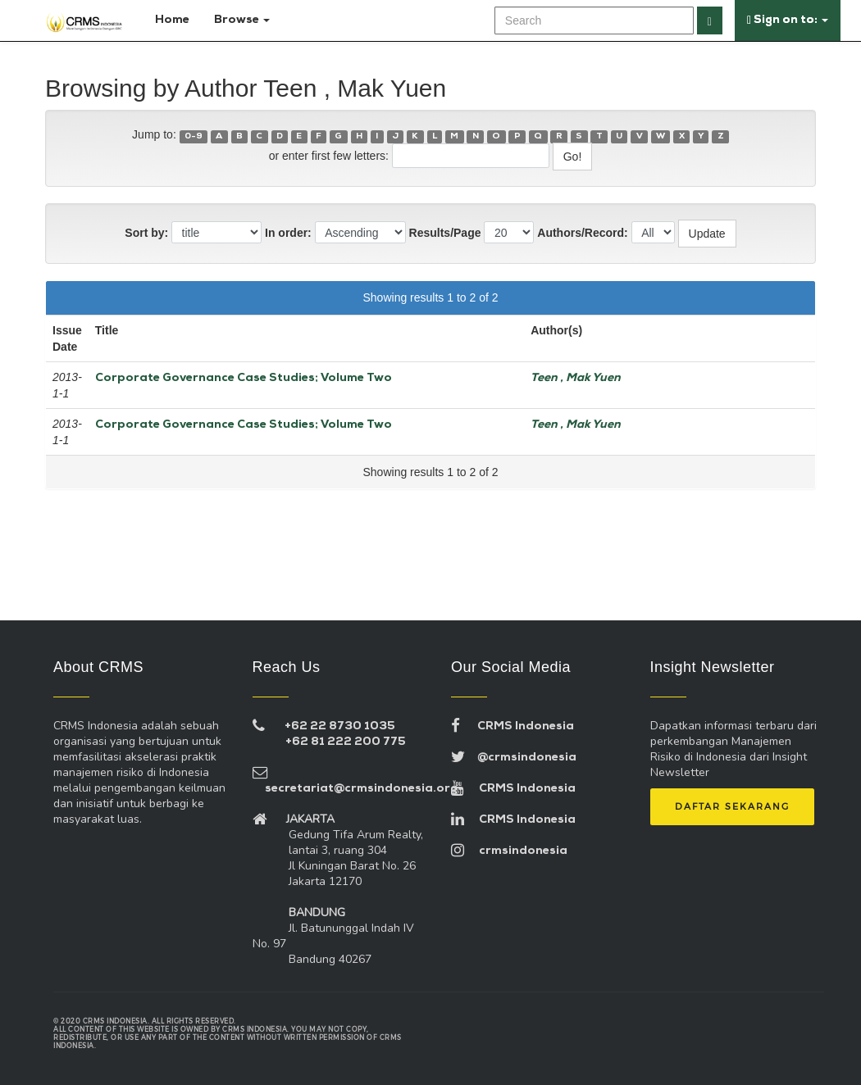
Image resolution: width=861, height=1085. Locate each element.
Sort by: (146, 232)
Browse (242, 20)
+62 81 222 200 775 (345, 742)
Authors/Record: (582, 232)
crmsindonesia (509, 851)
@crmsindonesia (513, 757)
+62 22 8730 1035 (340, 726)
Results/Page (445, 232)
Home (168, 20)
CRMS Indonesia (512, 726)
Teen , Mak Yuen (576, 378)
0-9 (193, 136)
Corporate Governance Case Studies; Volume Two (243, 378)
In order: (288, 232)
